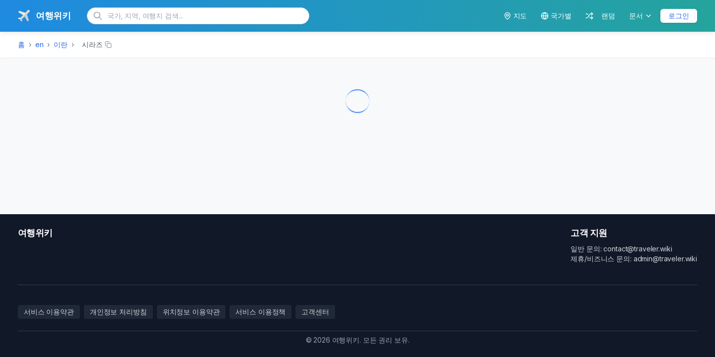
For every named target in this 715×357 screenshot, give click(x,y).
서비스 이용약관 (49, 311)
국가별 (556, 15)
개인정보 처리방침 (118, 311)
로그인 (678, 15)
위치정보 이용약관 (191, 311)
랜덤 (600, 15)
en (39, 44)
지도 (515, 15)
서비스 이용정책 (260, 311)
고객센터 (315, 311)
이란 (61, 44)
